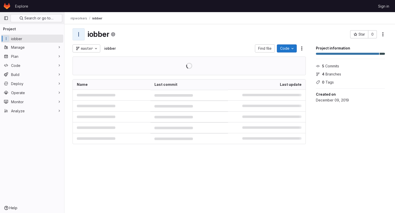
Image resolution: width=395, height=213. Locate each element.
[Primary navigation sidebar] (6, 18)
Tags (325, 82)
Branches (328, 74)
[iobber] (32, 39)
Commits (327, 66)
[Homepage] (7, 6)
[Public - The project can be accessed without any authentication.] (113, 34)
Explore (21, 6)
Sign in (383, 6)
